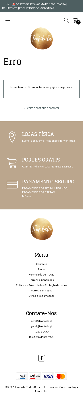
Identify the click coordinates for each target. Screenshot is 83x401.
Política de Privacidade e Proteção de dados (41, 285)
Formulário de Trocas (41, 274)
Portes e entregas (41, 290)
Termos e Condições (41, 279)
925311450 (41, 331)
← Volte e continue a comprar (42, 108)
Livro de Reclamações (41, 295)
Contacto (41, 264)
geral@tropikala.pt (41, 321)
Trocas (42, 269)
